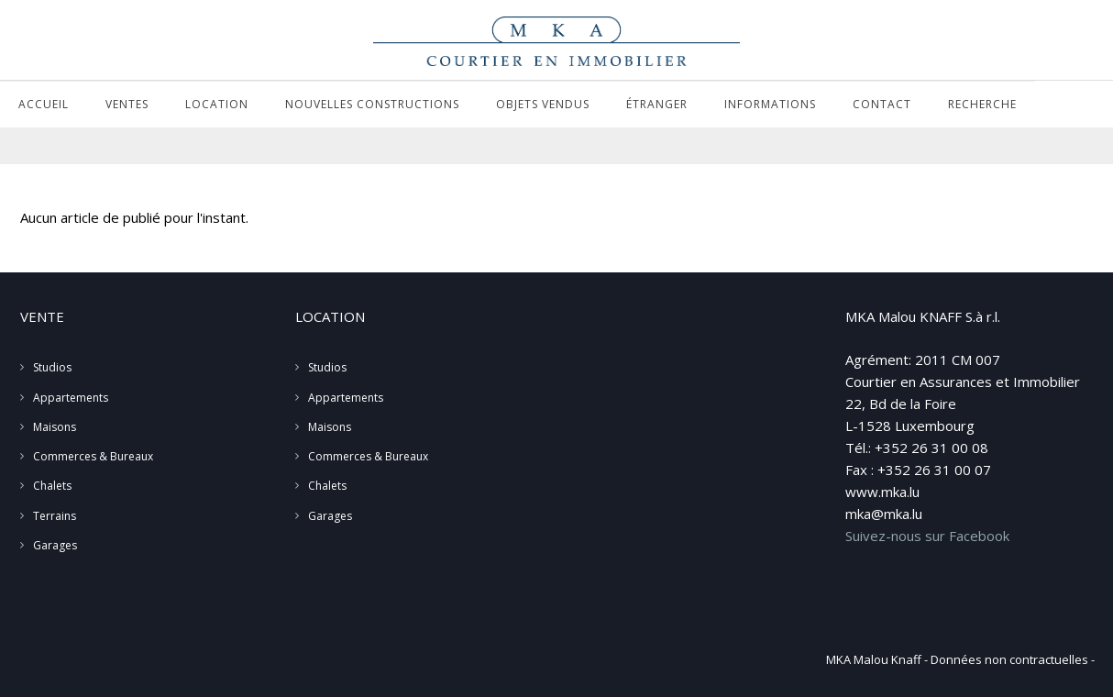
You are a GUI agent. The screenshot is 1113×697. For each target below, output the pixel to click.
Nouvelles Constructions (372, 104)
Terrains (54, 516)
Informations (770, 104)
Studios (52, 367)
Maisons (54, 427)
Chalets (52, 485)
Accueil (43, 104)
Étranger (657, 104)
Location (216, 104)
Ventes (127, 104)
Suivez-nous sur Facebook (927, 535)
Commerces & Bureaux (93, 456)
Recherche (982, 104)
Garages (55, 545)
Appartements (70, 397)
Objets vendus (543, 104)
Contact (882, 104)
